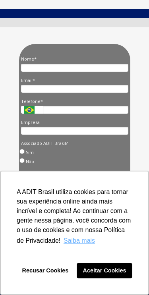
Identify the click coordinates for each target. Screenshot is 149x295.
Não (28, 161)
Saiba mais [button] (79, 240)
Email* (28, 80)
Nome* (29, 59)
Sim (27, 152)
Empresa (30, 122)
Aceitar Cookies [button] (104, 270)
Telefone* (32, 101)
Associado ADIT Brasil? (44, 143)
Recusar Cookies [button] (45, 270)
